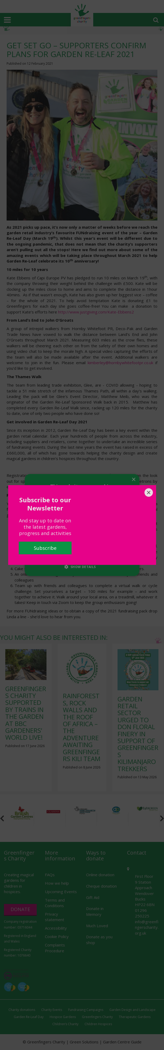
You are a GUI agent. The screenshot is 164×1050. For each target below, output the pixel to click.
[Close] (148, 492)
